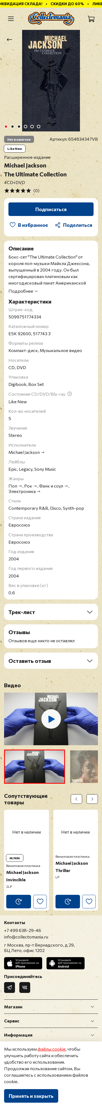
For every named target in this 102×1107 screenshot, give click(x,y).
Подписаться (51, 209)
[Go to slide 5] (31, 126)
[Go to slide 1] (5, 126)
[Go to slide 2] (12, 126)
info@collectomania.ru (26, 936)
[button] (34, 767)
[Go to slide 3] (18, 126)
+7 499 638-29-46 (22, 930)
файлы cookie (52, 1048)
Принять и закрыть (31, 1096)
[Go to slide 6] (38, 126)
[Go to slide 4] (25, 126)
